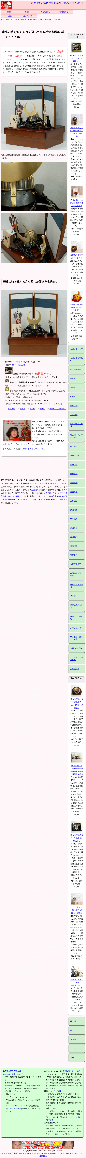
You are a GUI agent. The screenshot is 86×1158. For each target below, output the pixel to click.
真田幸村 (73, 537)
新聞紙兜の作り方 (76, 606)
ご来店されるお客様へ (76, 658)
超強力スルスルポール (76, 979)
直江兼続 (73, 555)
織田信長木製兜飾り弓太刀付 (76, 255)
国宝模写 (73, 446)
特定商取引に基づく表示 (76, 638)
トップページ (5, 19)
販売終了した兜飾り (53, 19)
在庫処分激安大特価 (76, 574)
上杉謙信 (73, 501)
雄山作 (42, 19)
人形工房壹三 (75, 564)
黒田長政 (73, 528)
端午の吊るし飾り (76, 425)
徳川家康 (73, 483)
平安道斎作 (74, 456)
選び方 (73, 596)
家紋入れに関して (76, 618)
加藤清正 (73, 546)
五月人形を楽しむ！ (76, 359)
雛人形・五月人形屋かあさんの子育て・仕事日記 (38, 1153)
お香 (72, 1057)
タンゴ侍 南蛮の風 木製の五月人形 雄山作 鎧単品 (76, 130)
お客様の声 (74, 669)
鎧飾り (10, 12)
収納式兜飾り (32, 19)
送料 (59, 1091)
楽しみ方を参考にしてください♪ (32, 449)
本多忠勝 (73, 519)
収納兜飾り (45, 12)
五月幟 (48, 493)
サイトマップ (7, 1153)
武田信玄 (73, 510)
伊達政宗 (73, 474)
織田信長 (73, 465)
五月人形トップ (76, 349)
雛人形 (62, 499)
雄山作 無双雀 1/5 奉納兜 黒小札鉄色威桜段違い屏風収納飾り (76, 768)
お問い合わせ (75, 628)
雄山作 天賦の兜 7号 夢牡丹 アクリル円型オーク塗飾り (76, 702)
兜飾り (28, 12)
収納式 (42, 409)
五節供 (34, 490)
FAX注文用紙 (15, 1109)
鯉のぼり (73, 1030)
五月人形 (16, 19)
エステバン (74, 1048)
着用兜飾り (63, 12)
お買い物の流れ (76, 648)
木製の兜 (73, 415)
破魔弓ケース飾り (76, 586)
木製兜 (10, 16)
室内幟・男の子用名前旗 (76, 436)
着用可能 (73, 406)
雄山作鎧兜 (27, 16)
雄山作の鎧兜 (75, 369)
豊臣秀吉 (73, 492)
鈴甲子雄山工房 (18, 365)
